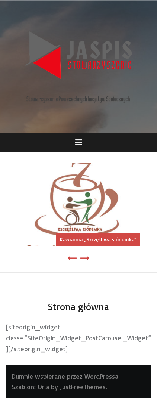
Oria (43, 387)
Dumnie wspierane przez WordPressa (65, 376)
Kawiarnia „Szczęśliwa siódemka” (98, 239)
